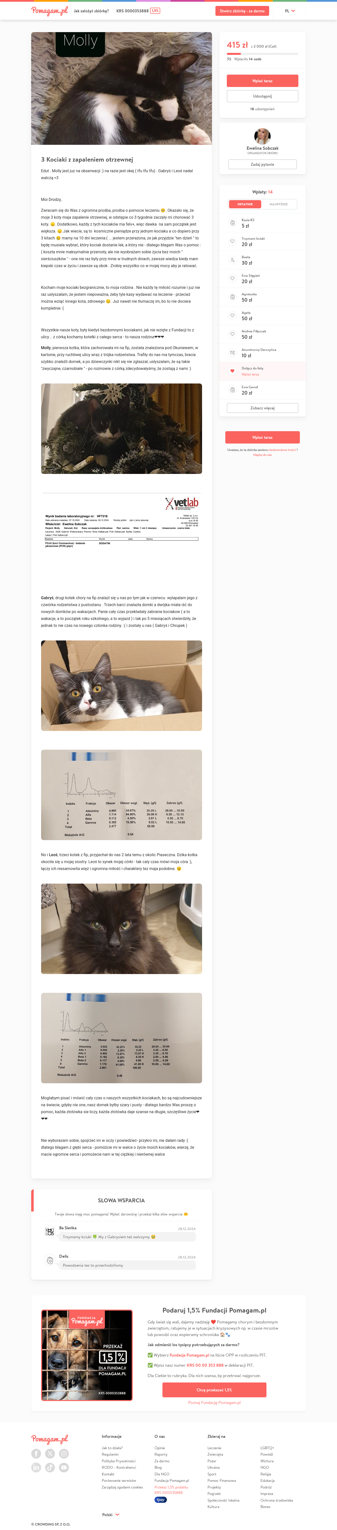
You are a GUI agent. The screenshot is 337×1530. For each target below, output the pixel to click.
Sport (211, 1474)
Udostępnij (262, 96)
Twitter (50, 1451)
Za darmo (162, 1461)
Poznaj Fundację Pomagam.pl (214, 1402)
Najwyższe (279, 204)
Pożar (211, 1461)
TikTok (50, 1465)
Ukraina (213, 1467)
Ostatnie (245, 204)
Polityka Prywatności (118, 1461)
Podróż (266, 1487)
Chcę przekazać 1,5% (214, 1390)
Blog (158, 1467)
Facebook (36, 1451)
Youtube (64, 1465)
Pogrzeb (214, 1493)
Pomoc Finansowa (221, 1480)
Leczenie (214, 1447)
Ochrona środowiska (276, 1500)
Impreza (266, 1493)
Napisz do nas (262, 455)
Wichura (267, 1461)
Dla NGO (162, 1474)
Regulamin (110, 1454)
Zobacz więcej (263, 408)
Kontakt (108, 1474)
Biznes (265, 1506)
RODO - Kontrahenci (119, 1467)
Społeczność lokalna (223, 1500)
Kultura (213, 1506)
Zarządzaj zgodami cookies (122, 1487)
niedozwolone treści (282, 450)
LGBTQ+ (267, 1447)
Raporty (161, 1454)
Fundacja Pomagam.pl (172, 1480)
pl (287, 11)
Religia (265, 1474)
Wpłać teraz (262, 81)
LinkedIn (36, 1465)
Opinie (160, 1447)
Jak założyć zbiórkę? (91, 11)
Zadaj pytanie (262, 164)
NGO (264, 1467)
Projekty (214, 1487)
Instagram (64, 1451)
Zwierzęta (215, 1454)
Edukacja (267, 1480)
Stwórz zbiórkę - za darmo (242, 11)
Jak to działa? (112, 1447)
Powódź (266, 1454)
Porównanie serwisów (119, 1480)
